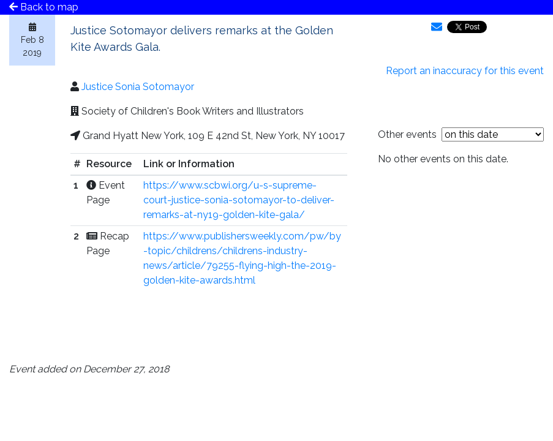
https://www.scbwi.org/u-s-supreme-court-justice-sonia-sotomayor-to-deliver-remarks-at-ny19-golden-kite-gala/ (238, 200)
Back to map (43, 7)
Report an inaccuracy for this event (465, 71)
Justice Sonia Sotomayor (137, 86)
